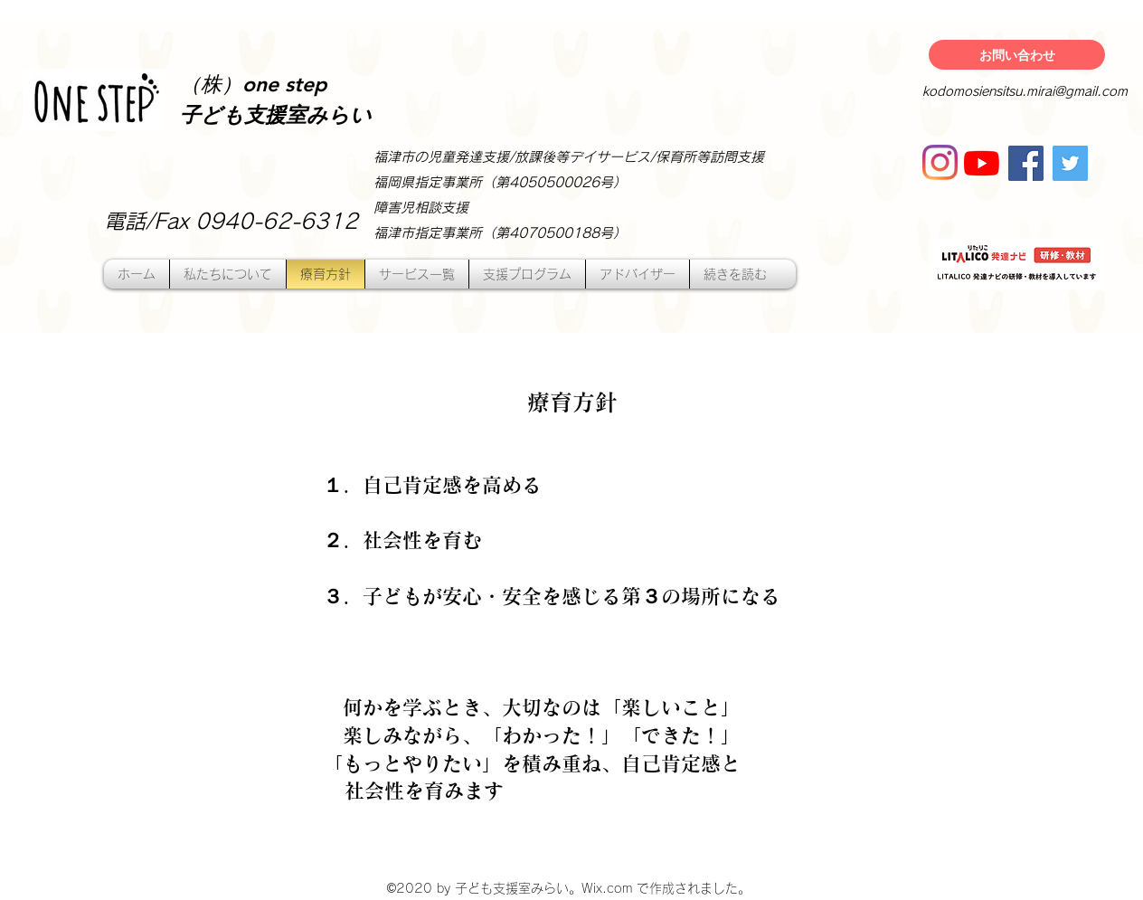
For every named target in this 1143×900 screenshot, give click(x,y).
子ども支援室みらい (276, 116)
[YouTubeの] (981, 163)
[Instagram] (940, 162)
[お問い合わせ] (1017, 55)
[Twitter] (1070, 163)
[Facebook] (1026, 163)
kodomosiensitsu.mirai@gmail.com (1025, 91)
